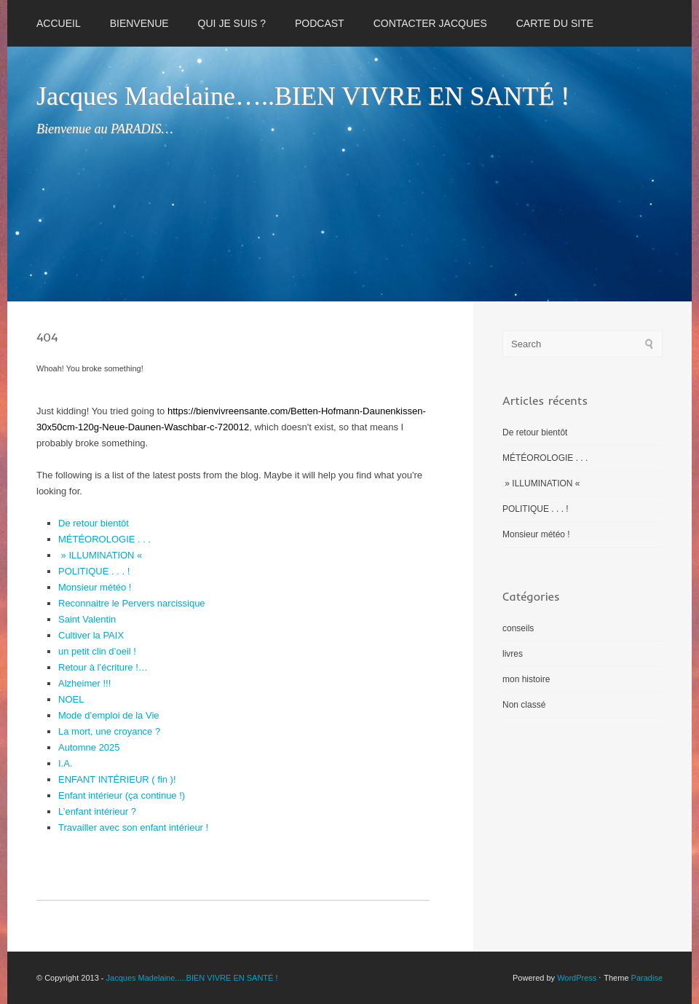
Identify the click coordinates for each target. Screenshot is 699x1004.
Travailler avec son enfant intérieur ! (133, 827)
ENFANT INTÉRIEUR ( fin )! (117, 779)
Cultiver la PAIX (91, 635)
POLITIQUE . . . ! (94, 571)
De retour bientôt (93, 523)
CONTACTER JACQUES (430, 23)
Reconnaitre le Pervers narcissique (131, 603)
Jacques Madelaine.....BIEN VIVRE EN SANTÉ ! (192, 977)
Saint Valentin (87, 619)
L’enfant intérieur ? (97, 811)
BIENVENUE (139, 23)
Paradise (647, 977)
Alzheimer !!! (84, 683)
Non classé (523, 705)
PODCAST (319, 23)
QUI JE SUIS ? (232, 23)
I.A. (65, 763)
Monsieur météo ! (94, 587)
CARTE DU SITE (554, 23)
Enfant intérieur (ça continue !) (121, 795)
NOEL (71, 699)
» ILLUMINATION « (101, 555)
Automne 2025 (89, 747)
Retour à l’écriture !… (103, 667)
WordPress (576, 977)
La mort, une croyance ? (109, 731)
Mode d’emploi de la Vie (108, 715)
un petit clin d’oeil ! (97, 651)
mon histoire (526, 679)
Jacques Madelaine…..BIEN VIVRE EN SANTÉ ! (302, 96)
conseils (518, 628)
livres (512, 654)
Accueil (58, 23)
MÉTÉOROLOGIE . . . (104, 539)
